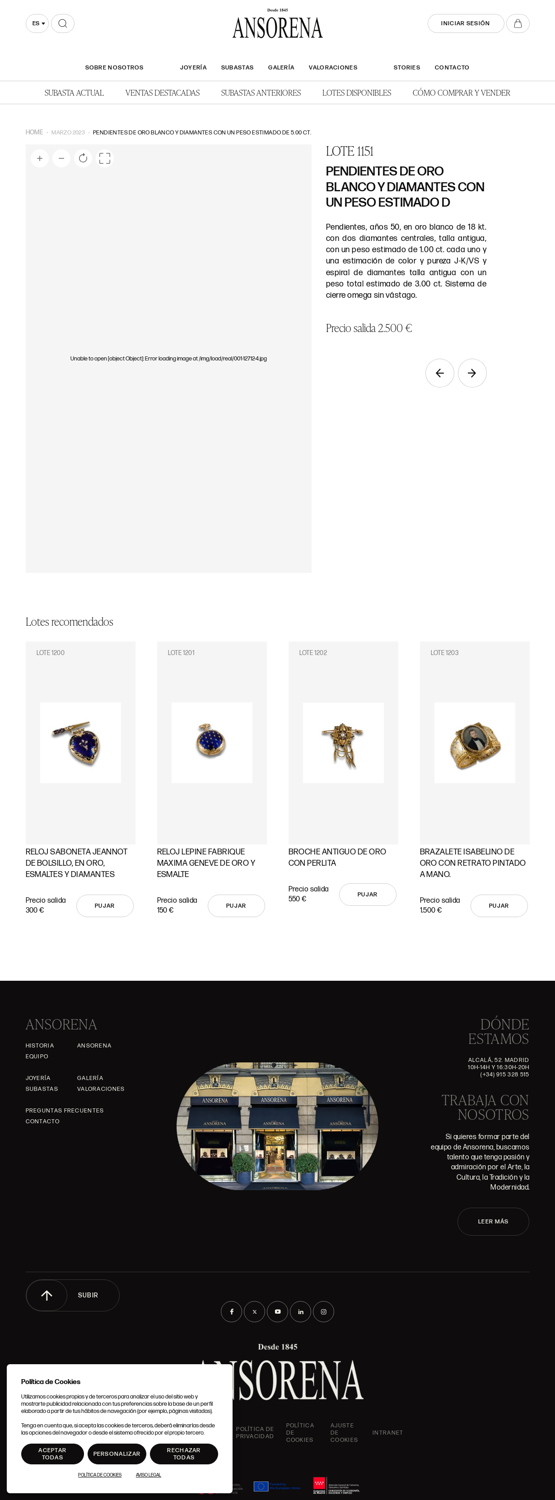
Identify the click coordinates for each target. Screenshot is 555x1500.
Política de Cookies (99, 1475)
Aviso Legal (148, 1475)
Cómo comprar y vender (461, 92)
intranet (388, 1432)
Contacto (452, 67)
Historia (40, 1045)
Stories (407, 67)
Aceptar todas (52, 1454)
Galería (281, 67)
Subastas (237, 67)
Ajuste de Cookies (344, 1433)
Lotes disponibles (356, 92)
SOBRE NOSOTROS (114, 67)
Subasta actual (74, 92)
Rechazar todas (184, 1454)
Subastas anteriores (261, 92)
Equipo (37, 1056)
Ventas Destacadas (163, 92)
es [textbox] (36, 23)
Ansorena (94, 1045)
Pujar (105, 905)
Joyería (193, 67)
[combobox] (37, 23)
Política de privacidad (255, 1433)
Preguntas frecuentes (65, 1110)
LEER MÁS (493, 1221)
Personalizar (117, 1454)
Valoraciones (333, 67)
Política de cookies (300, 1433)
